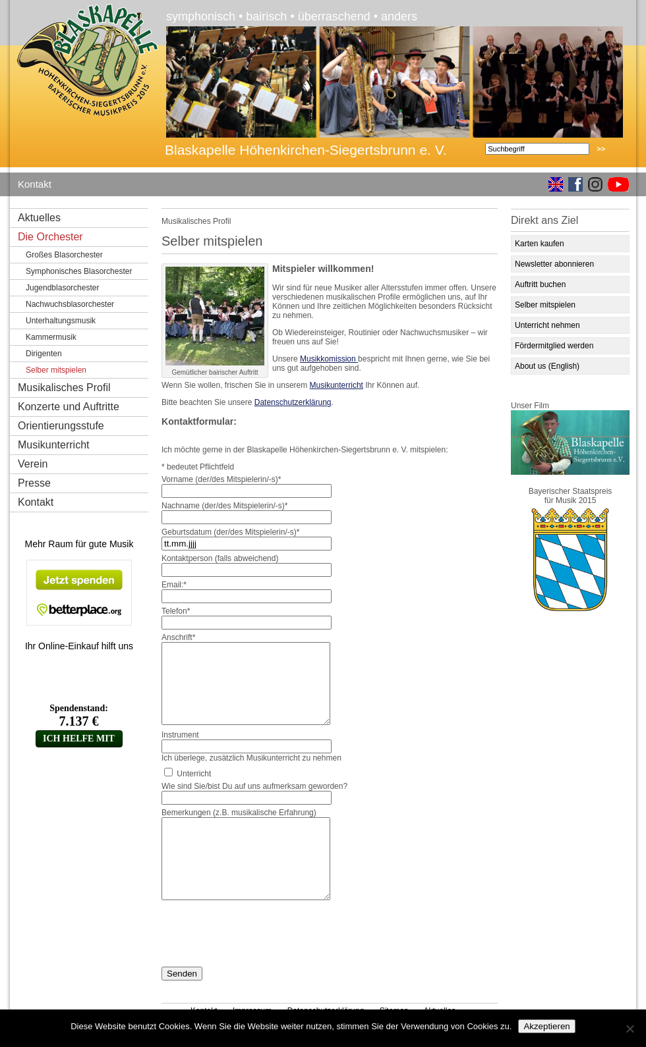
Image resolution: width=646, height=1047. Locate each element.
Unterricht (194, 773)
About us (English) (547, 366)
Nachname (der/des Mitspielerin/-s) (224, 505)
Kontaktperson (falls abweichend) (220, 558)
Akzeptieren (546, 1026)
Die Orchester (50, 236)
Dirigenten (44, 353)
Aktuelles (39, 217)
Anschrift (178, 637)
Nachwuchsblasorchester (70, 304)
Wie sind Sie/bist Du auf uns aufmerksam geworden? (254, 786)
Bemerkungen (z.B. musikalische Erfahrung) (239, 812)
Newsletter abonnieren (554, 264)
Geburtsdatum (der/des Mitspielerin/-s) (230, 532)
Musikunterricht (53, 444)
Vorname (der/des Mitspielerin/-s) (221, 479)
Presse (34, 483)
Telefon (176, 611)
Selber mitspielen (545, 304)
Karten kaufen (539, 243)
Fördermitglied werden (554, 345)
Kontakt (34, 184)
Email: (174, 584)
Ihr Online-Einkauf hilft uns (79, 646)
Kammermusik (51, 337)
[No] (629, 1028)
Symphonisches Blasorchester (79, 271)
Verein (32, 464)
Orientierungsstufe (61, 425)
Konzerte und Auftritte (68, 406)
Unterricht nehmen (547, 325)
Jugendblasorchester (62, 287)
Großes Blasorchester (64, 254)
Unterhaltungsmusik (61, 320)
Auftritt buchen (540, 284)
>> (601, 149)
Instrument (180, 734)
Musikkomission (329, 358)
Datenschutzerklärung (293, 402)
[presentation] (262, 931)
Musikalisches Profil (64, 387)
